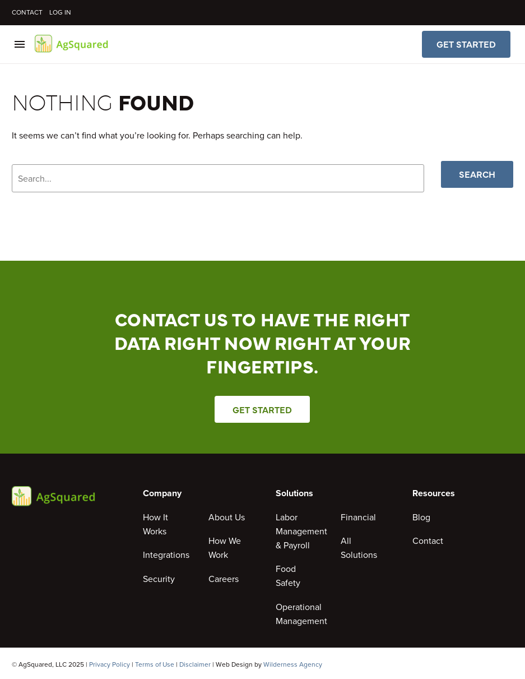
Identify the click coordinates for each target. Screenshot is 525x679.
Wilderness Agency (292, 664)
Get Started (466, 44)
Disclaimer (195, 664)
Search (477, 174)
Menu (20, 44)
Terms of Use (154, 664)
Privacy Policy (109, 664)
